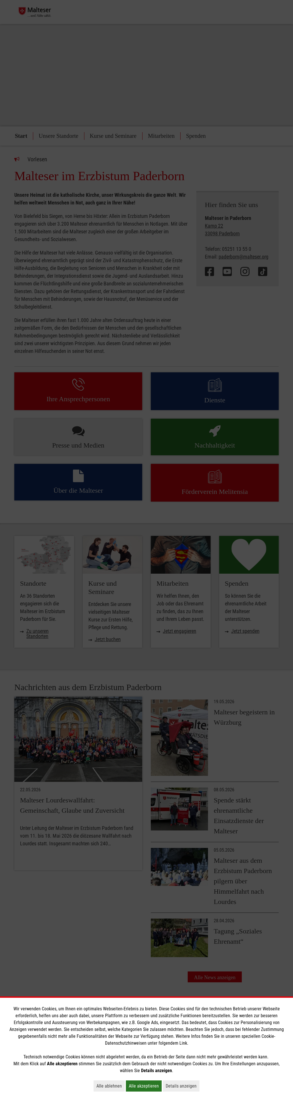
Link (183, 1043)
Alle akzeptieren (145, 1086)
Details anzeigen (182, 1086)
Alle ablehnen (110, 1086)
